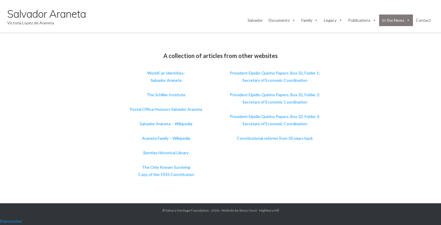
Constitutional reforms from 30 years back (275, 138)
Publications (362, 20)
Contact (423, 20)
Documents (282, 20)
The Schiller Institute (166, 94)
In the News (396, 20)
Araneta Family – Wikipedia (166, 138)
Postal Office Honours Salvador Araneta (166, 109)
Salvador (255, 20)
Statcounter (11, 221)
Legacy (333, 20)
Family (309, 20)
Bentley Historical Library (166, 152)
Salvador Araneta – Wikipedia (166, 123)
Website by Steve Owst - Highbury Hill (250, 210)
